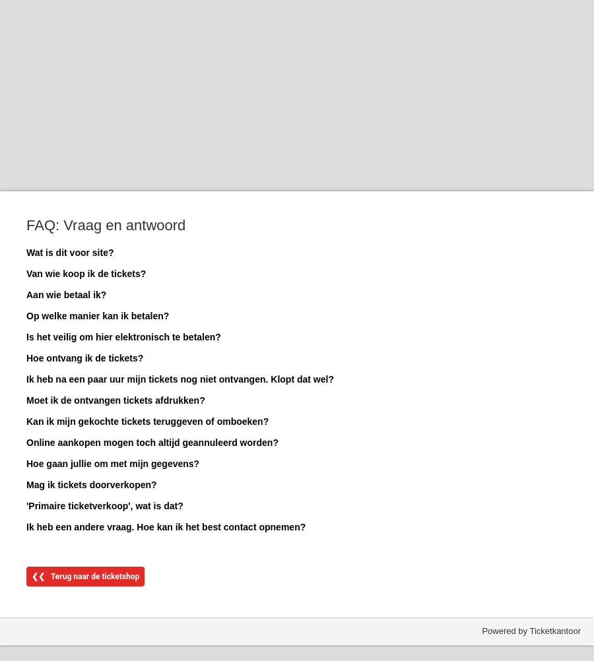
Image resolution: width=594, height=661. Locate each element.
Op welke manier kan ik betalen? (97, 316)
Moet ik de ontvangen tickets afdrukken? (115, 400)
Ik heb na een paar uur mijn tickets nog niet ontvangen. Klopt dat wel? (180, 379)
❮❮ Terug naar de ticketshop (85, 576)
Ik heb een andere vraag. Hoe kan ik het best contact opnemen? (166, 527)
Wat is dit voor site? (70, 252)
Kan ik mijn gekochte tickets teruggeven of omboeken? (147, 421)
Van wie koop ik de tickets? (86, 273)
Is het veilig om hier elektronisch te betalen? (123, 337)
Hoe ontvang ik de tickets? (84, 358)
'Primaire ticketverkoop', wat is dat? (104, 506)
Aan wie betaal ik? (66, 295)
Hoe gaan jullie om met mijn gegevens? (112, 463)
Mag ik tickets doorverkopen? (91, 485)
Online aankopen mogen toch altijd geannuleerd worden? (152, 442)
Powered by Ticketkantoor (531, 631)
